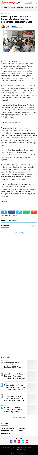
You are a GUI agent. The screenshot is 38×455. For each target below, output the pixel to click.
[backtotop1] (36, 453)
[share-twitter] (19, 212)
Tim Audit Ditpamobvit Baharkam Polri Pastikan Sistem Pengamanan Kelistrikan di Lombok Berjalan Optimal (15, 411)
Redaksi (13, 448)
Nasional (22, 428)
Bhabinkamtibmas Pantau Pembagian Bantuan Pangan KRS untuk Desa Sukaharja (14, 387)
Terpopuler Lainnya (19, 417)
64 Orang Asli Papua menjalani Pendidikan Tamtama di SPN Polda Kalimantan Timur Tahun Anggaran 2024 (13, 367)
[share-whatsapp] (26, 212)
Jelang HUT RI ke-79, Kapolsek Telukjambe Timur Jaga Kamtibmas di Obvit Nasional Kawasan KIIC (15, 377)
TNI (9, 7)
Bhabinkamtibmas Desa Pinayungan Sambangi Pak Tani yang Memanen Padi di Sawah (14, 399)
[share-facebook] (11, 212)
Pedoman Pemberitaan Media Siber (26, 448)
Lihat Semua (19, 232)
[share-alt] (4, 212)
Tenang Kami (6, 448)
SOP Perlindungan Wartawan (19, 449)
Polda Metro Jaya (7, 431)
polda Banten (29, 7)
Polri (5, 7)
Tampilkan (33, 226)
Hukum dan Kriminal (17, 7)
